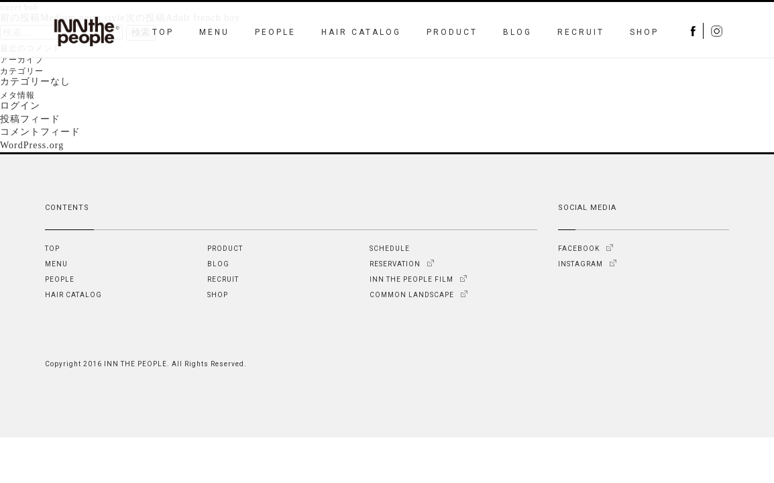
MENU (214, 32)
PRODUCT (452, 32)
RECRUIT (580, 32)
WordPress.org (32, 145)
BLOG (517, 32)
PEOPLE (275, 32)
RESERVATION (395, 264)
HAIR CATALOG (361, 32)
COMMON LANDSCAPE (412, 295)
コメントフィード (40, 132)
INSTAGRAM (580, 264)
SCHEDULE (390, 248)
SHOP (644, 32)
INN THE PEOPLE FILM (411, 279)
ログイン (20, 106)
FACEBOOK (579, 248)
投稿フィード (30, 119)
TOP (163, 32)
